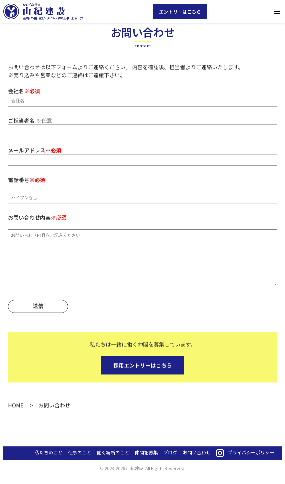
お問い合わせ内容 (142, 256)
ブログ (170, 462)
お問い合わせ (197, 462)
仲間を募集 (146, 462)
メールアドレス (142, 154)
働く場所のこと (113, 462)
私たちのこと (49, 462)
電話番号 (142, 188)
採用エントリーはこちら (142, 375)
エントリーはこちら (180, 11)
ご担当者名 (142, 125)
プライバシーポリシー (251, 462)
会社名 (142, 95)
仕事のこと (79, 462)
